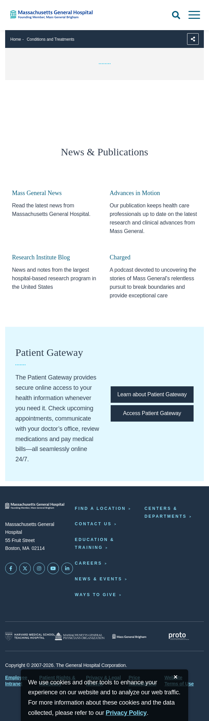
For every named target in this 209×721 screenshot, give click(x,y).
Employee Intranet (16, 680)
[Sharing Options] (193, 39)
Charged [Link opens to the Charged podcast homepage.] (120, 257)
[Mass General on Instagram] (39, 568)
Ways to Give (95, 594)
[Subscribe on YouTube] (53, 568)
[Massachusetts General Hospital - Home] (34, 506)
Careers (88, 563)
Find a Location (100, 508)
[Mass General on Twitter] (25, 568)
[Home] (43, 14)
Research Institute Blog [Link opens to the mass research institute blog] (41, 257)
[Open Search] (176, 15)
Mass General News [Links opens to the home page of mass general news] (37, 193)
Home (15, 39)
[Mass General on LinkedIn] (67, 568)
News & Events (98, 579)
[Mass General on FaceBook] (11, 568)
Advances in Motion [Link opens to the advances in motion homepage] (135, 193)
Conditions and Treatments (50, 39)
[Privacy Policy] (126, 713)
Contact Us (93, 524)
